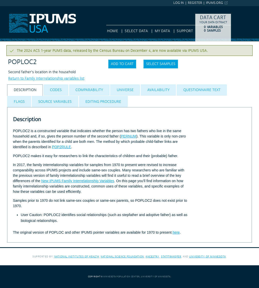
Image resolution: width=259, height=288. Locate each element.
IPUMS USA (9, 8)
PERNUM (128, 136)
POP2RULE (61, 147)
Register (195, 3)
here (176, 232)
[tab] (25, 90)
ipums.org (214, 3)
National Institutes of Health (76, 256)
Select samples (160, 64)
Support (185, 31)
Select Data (136, 31)
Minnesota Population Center (121, 276)
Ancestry (152, 256)
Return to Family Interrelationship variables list (46, 78)
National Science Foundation (122, 256)
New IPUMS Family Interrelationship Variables (77, 181)
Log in (178, 3)
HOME (112, 31)
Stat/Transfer (171, 256)
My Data (162, 31)
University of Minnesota (207, 256)
